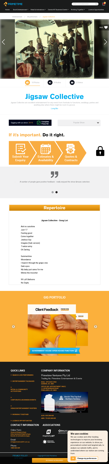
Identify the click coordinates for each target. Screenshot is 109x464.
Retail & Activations (37, 10)
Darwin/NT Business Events (57, 10)
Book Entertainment (20, 10)
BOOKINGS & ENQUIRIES (54, 460)
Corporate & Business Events (24, 392)
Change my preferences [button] (87, 458)
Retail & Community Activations (24, 386)
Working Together (19, 403)
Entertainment (17, 17)
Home (7, 10)
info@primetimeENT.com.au (20, 438)
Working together (77, 10)
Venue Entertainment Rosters (24, 398)
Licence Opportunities (96, 10)
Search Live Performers (22, 375)
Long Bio (54, 108)
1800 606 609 (15, 444)
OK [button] (73, 458)
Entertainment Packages (22, 381)
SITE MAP (18, 454)
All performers (32, 17)
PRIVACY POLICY (20, 452)
